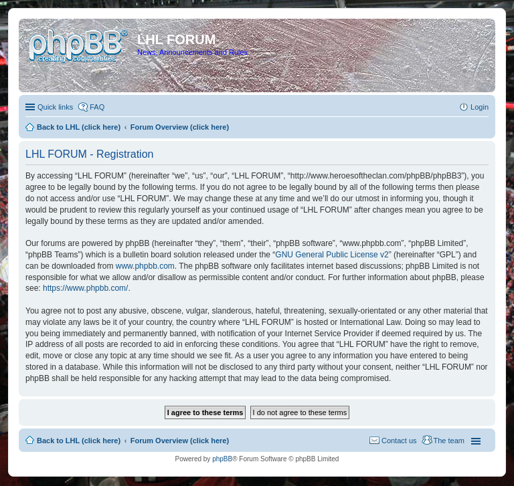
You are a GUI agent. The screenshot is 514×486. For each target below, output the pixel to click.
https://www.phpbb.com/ (85, 288)
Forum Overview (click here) (180, 441)
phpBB (222, 459)
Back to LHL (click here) (78, 441)
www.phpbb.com (145, 266)
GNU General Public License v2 (331, 254)
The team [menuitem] (449, 441)
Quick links (55, 107)
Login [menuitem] (479, 107)
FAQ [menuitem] (97, 107)
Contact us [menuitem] (399, 441)
